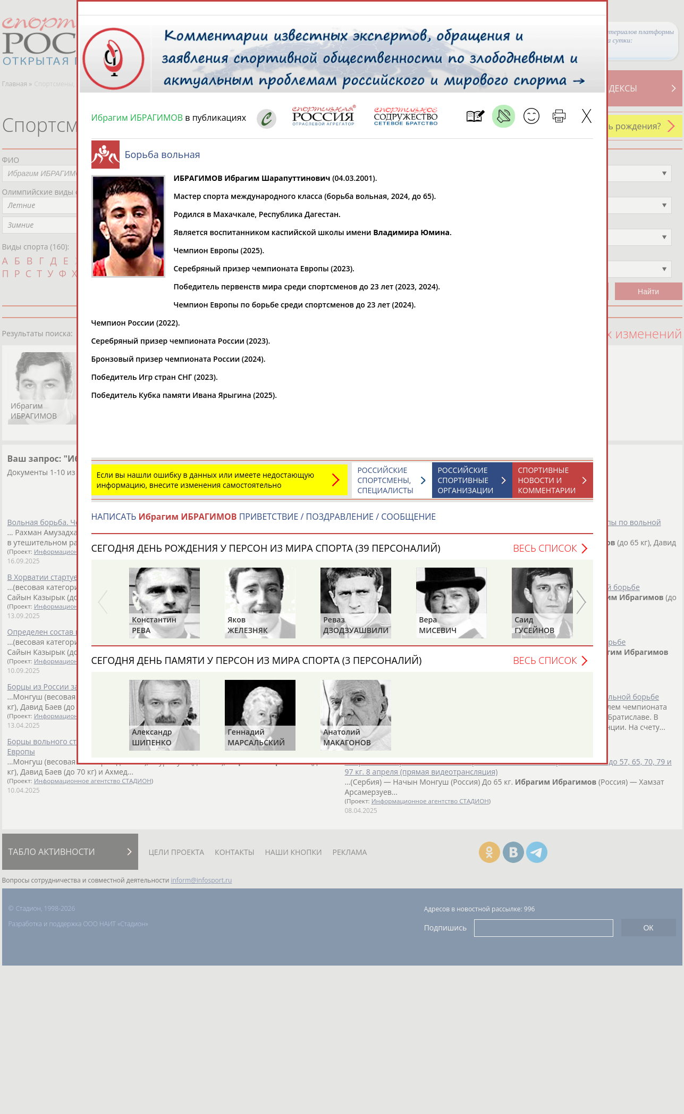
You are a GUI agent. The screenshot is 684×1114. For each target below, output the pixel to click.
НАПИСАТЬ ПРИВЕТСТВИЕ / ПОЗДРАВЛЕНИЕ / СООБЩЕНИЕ (263, 522)
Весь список (545, 553)
